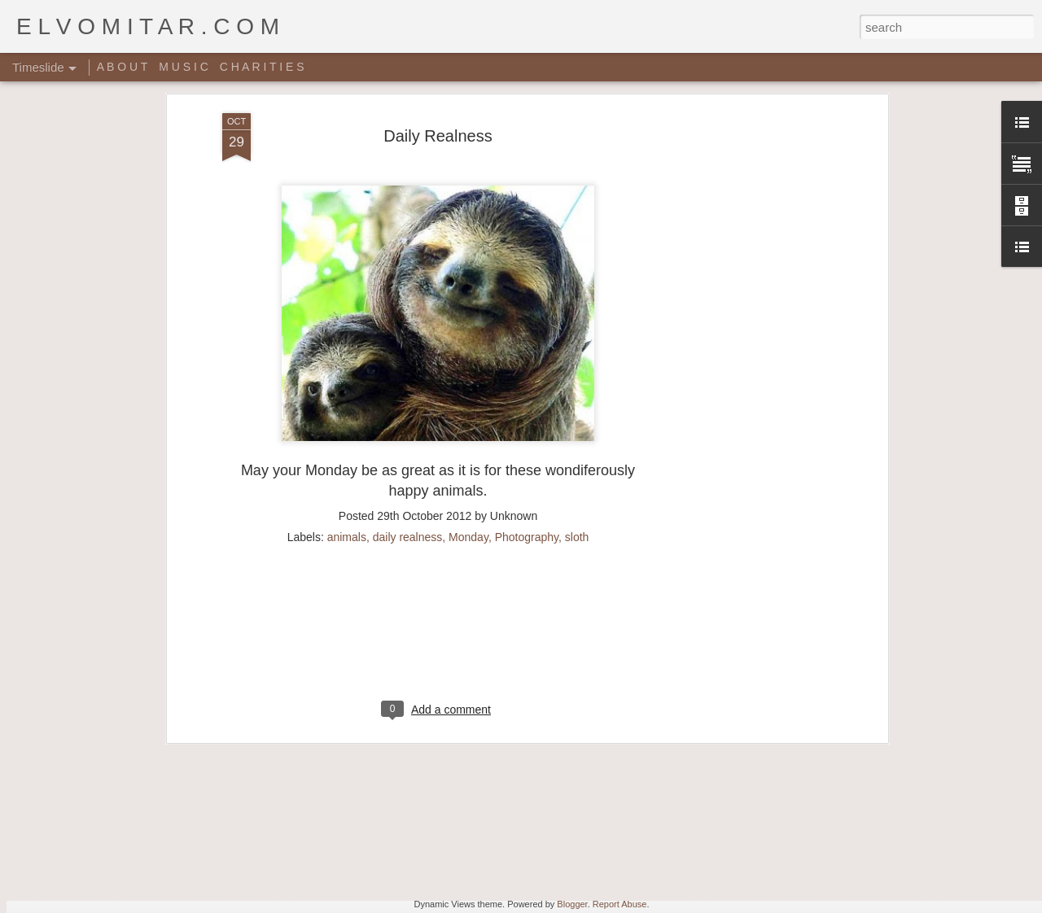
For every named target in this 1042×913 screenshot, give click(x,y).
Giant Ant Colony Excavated (527, 767)
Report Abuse (620, 904)
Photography (526, 376)
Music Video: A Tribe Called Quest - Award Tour (372, 844)
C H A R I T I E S (262, 66)
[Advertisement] (438, 481)
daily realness (408, 376)
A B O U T (122, 66)
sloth (577, 376)
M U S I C (183, 66)
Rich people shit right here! (749, 767)
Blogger (572, 904)
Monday (468, 376)
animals (346, 376)
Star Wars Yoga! (488, 814)
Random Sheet (718, 795)
